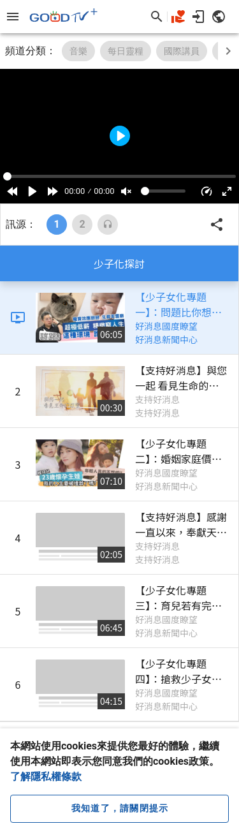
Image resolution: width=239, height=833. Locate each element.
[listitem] (119, 318)
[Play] (32, 191)
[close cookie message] (119, 809)
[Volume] (163, 191)
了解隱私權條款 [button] (46, 776)
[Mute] (126, 191)
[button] (206, 191)
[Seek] (119, 176)
